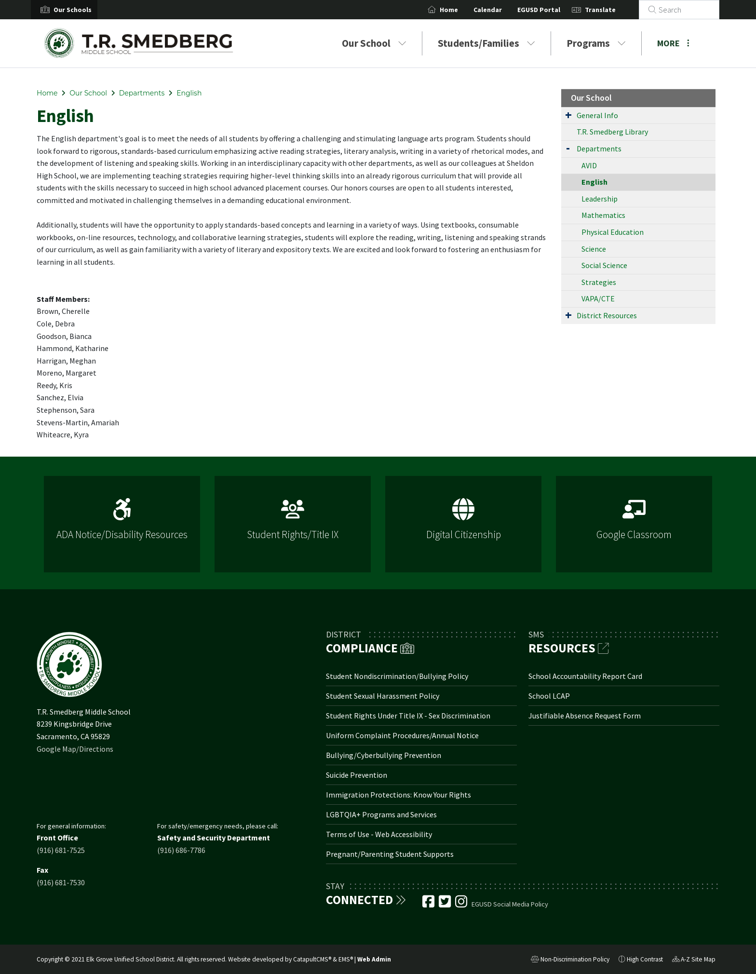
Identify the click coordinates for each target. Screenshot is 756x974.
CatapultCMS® (312, 959)
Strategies (598, 282)
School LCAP (549, 696)
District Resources (607, 315)
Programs (596, 43)
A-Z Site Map (694, 960)
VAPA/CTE (598, 298)
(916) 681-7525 (61, 850)
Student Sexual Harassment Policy (382, 696)
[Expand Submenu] (568, 114)
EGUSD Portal (550, 9)
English (189, 93)
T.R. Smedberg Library (612, 131)
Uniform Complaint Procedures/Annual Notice (402, 735)
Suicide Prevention (356, 775)
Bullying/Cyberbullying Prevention (383, 755)
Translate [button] (611, 9)
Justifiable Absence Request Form (584, 715)
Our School (374, 43)
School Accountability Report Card (585, 676)
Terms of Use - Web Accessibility (379, 834)
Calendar (499, 9)
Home (460, 9)
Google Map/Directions (75, 749)
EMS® (345, 959)
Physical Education (612, 232)
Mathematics (603, 215)
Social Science (604, 265)
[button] (73, 9)
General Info (597, 115)
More (673, 43)
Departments (142, 93)
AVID (589, 165)
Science (593, 249)
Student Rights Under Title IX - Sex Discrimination (408, 715)
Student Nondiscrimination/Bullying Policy (397, 676)
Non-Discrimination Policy (570, 960)
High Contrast (645, 959)
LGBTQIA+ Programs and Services (381, 814)
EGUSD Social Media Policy (510, 904)
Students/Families (486, 43)
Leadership (599, 198)
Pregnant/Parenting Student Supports (390, 854)
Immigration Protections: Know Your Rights (398, 794)
